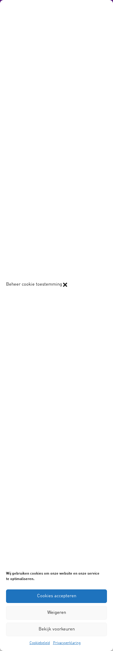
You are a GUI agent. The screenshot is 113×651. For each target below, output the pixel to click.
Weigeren (56, 613)
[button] (65, 285)
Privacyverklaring (67, 643)
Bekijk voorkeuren (57, 629)
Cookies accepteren (56, 596)
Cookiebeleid (40, 643)
